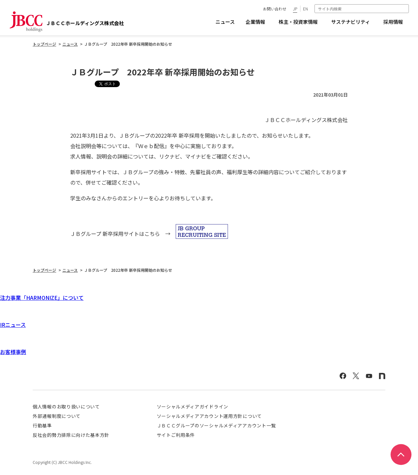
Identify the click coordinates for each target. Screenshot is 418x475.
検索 (405, 8)
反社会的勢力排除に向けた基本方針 (71, 435)
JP (295, 8)
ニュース (225, 21)
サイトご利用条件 (176, 435)
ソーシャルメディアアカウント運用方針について (209, 416)
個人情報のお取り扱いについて (66, 406)
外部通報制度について (57, 416)
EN (305, 8)
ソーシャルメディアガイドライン (193, 406)
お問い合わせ (274, 8)
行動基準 (42, 425)
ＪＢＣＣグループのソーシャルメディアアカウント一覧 (216, 425)
